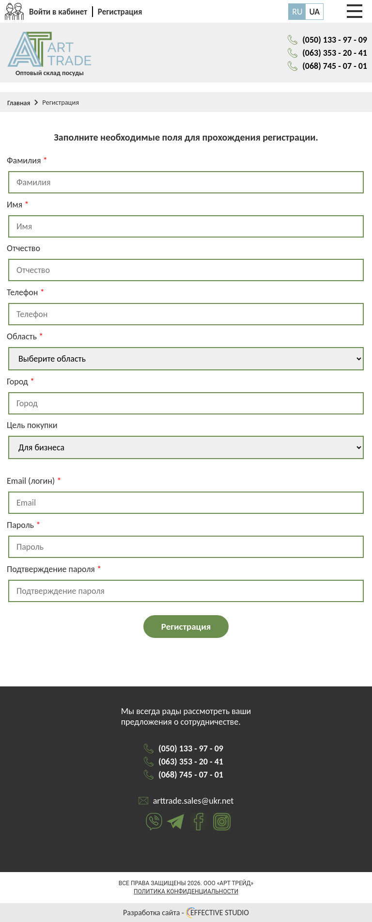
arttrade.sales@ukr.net (193, 800)
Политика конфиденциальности (186, 891)
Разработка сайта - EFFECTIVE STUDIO (186, 912)
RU (297, 11)
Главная (18, 102)
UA (314, 11)
